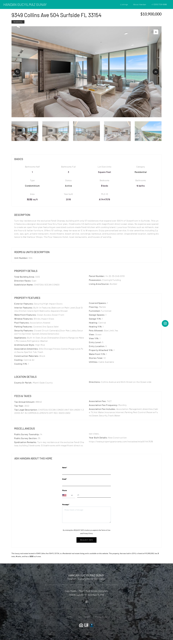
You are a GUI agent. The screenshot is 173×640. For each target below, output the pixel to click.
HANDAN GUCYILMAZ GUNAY (25, 4)
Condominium (32, 185)
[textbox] (68, 495)
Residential (18, 22)
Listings (124, 4)
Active (68, 185)
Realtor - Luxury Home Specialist (86, 578)
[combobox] (68, 495)
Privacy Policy (88, 533)
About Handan (139, 4)
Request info (86, 540)
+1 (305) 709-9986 (159, 4)
